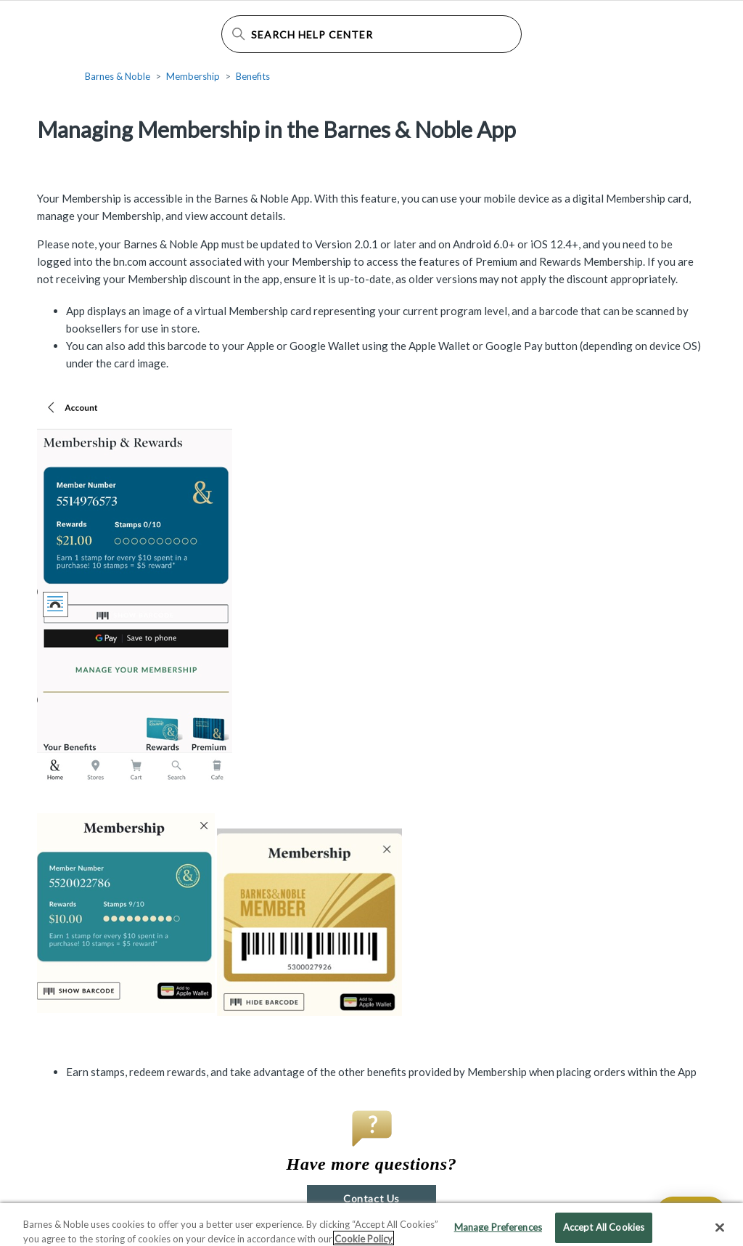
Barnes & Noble (117, 76)
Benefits (253, 76)
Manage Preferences (498, 1231)
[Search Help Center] (371, 34)
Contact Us (371, 1198)
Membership (193, 76)
